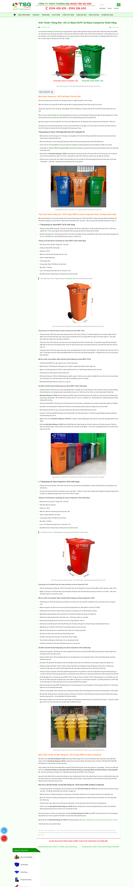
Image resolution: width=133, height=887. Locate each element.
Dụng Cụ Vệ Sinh (94, 15)
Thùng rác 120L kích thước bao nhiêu (88, 836)
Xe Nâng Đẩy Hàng (107, 15)
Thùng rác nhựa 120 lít (47, 391)
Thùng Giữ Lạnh (81, 15)
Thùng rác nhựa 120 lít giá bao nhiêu (65, 279)
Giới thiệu (103, 8)
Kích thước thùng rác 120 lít (86, 834)
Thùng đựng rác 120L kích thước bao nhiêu (65, 836)
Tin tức (110, 8)
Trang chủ (14, 15)
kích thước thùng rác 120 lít (49, 32)
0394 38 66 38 (30, 869)
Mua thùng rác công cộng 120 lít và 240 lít (67, 533)
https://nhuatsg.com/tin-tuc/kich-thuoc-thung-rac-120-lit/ (100, 823)
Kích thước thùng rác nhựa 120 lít (103, 834)
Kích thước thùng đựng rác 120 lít (69, 834)
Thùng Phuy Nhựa (68, 15)
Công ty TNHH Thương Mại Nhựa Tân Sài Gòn (63, 149)
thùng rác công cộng (59, 116)
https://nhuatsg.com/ (24, 866)
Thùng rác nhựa (45, 667)
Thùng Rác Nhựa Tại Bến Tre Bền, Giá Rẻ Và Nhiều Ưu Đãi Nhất (101, 850)
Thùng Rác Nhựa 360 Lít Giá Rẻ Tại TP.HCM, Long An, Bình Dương (56, 850)
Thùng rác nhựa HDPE (47, 229)
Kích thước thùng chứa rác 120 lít (50, 834)
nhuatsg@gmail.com (23, 871)
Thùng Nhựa (46, 15)
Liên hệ (116, 8)
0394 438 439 (21, 869)
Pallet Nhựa (56, 15)
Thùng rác (35, 15)
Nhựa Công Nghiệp (24, 15)
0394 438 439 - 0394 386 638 (65, 8)
